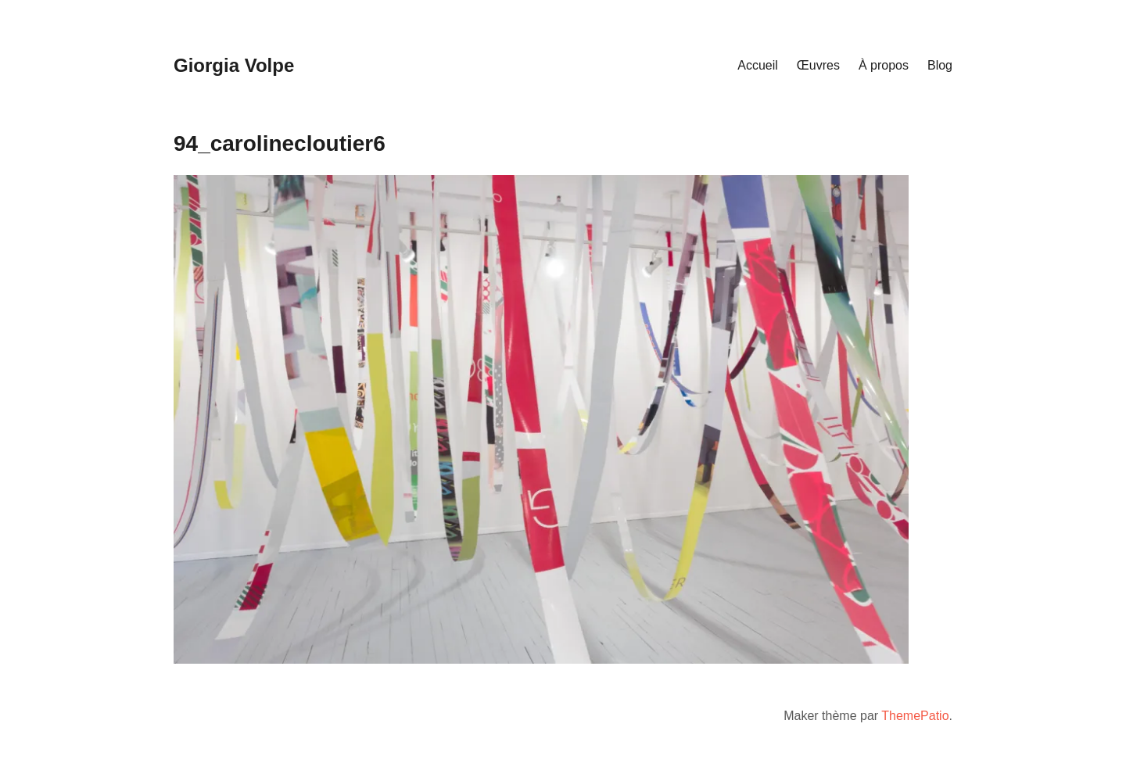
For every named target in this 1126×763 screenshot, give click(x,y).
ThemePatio (914, 715)
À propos (884, 65)
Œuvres (818, 65)
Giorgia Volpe (234, 65)
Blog (939, 65)
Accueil (757, 65)
